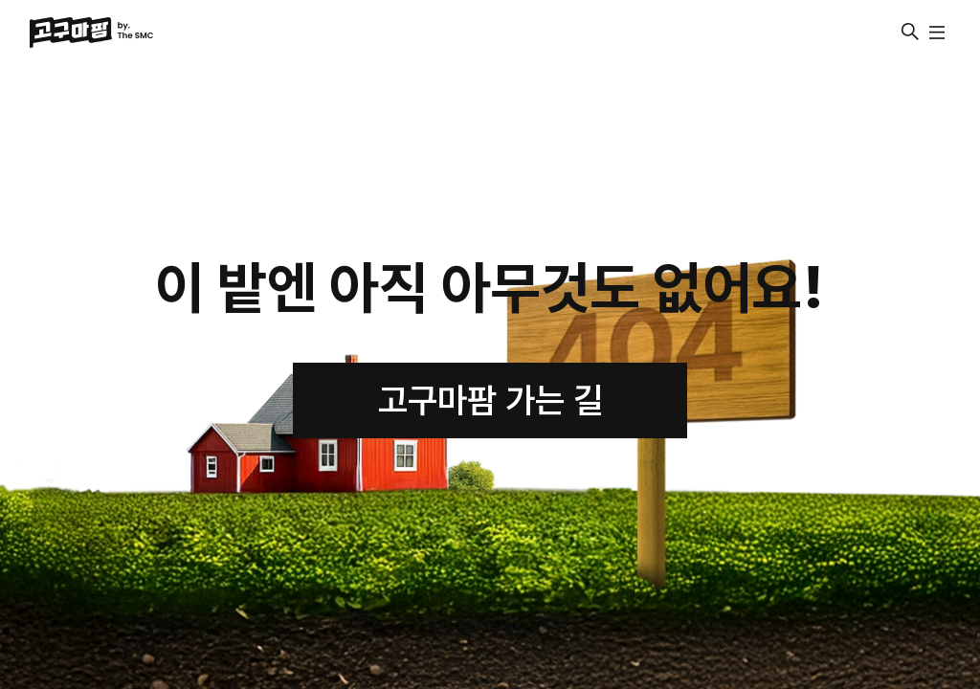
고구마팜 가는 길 (490, 400)
